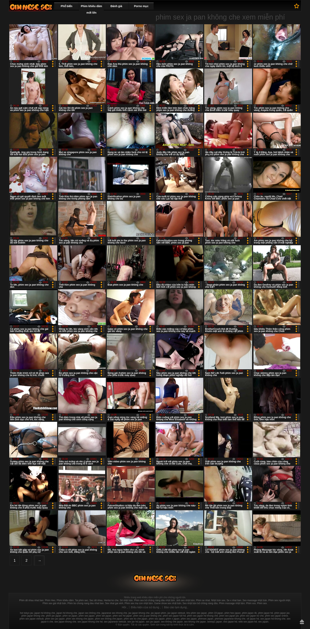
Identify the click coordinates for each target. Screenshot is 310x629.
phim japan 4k (249, 613)
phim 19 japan (215, 613)
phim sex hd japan (122, 615)
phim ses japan (87, 615)
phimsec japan (205, 618)
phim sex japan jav (229, 615)
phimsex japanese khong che (230, 618)
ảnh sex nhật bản (185, 600)
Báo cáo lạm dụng (175, 607)
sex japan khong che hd (90, 621)
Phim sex (262, 603)
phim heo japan (232, 613)
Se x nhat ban (234, 600)
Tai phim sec (81, 600)
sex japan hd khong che (272, 618)
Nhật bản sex (218, 600)
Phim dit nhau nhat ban (31, 600)
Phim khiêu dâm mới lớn (91, 9)
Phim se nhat (203, 600)
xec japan (263, 621)
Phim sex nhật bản (31, 7)
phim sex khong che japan (80, 618)
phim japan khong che (32, 615)
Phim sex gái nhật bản (54, 603)
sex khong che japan (195, 621)
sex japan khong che (65, 621)
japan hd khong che (66, 613)
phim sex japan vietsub (32, 618)
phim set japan (103, 615)
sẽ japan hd (253, 618)
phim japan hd (265, 613)
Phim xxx (251, 603)
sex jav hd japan (136, 621)
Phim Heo (50, 600)
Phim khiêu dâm (65, 600)
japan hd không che (44, 613)
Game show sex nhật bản (167, 603)
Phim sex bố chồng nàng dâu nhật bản (154, 600)
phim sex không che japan (108, 618)
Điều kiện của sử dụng (145, 607)
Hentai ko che (111, 600)
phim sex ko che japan (135, 618)
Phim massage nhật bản (232, 603)
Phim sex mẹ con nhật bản (139, 603)
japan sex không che (89, 613)
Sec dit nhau (96, 600)
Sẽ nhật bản (126, 600)
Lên (302, 621)
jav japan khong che (139, 613)
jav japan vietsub (176, 613)
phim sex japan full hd (174, 615)
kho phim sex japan (196, 613)
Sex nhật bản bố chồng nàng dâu (200, 603)
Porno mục (141, 6)
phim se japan (69, 615)
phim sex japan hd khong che (202, 615)
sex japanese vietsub (115, 621)
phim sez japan (157, 618)
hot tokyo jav (26, 613)
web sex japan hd (247, 621)
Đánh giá (116, 6)
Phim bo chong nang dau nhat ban (85, 603)
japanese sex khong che (114, 613)
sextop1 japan (214, 621)
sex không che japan (172, 621)
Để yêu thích (296, 6)
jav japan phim (158, 613)
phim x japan (173, 618)
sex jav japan (153, 621)
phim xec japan (189, 618)
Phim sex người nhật (279, 600)
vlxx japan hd (230, 621)
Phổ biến (66, 6)
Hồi (124, 607)
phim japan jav (281, 613)
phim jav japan (53, 615)
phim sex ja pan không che (147, 615)
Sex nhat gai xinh (114, 603)
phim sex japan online (276, 615)
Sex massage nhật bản (255, 600)
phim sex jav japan (55, 618)
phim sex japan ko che (252, 615)
